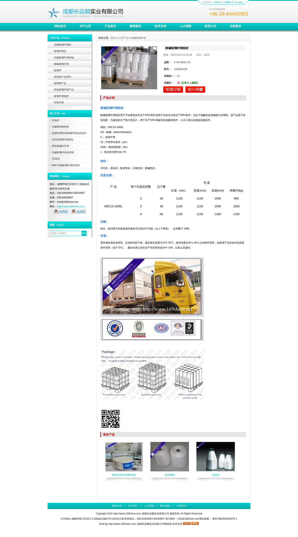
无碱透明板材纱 (60, 126)
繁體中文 (229, 2)
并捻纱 (55, 120)
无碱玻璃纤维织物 (64, 57)
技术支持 (160, 26)
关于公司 (85, 26)
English (239, 2)
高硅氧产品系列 (62, 76)
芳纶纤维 (59, 102)
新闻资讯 (135, 26)
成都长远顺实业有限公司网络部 (154, 524)
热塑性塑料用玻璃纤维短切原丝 (69, 133)
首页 (113, 37)
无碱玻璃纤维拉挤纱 (63, 152)
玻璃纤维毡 (60, 51)
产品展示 (110, 26)
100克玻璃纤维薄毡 (62, 139)
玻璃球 (57, 70)
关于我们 (133, 505)
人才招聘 (185, 26)
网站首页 (60, 26)
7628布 (56, 158)
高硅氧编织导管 (60, 146)
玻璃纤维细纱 (61, 96)
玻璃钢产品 (60, 83)
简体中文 (218, 2)
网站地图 (165, 505)
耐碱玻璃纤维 (61, 64)
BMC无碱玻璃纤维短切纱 (66, 165)
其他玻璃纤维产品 (64, 89)
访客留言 (235, 26)
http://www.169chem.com (71, 206)
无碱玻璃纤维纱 (62, 44)
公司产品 (124, 37)
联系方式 (210, 26)
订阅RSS (181, 505)
